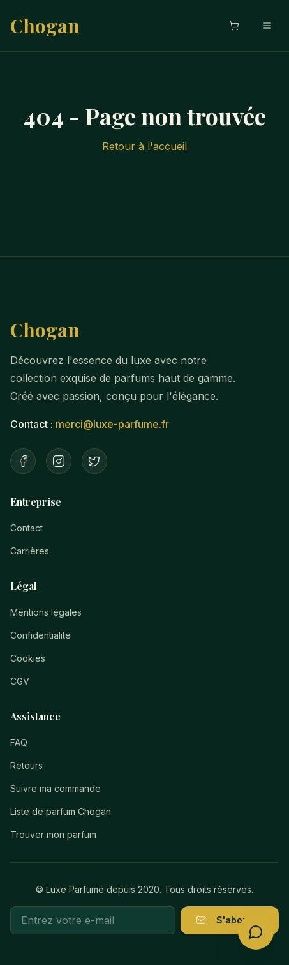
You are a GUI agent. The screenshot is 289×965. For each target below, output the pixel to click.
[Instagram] (58, 461)
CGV (19, 681)
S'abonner (229, 920)
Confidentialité (40, 635)
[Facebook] (23, 461)
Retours (26, 765)
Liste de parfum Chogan (60, 811)
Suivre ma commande (55, 788)
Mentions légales (46, 612)
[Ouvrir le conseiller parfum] (256, 932)
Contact (26, 527)
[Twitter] (94, 461)
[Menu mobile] (267, 25)
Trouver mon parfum (53, 834)
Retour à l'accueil (144, 146)
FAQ (18, 742)
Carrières (29, 550)
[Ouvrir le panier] (234, 25)
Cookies (27, 658)
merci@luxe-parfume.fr (112, 424)
